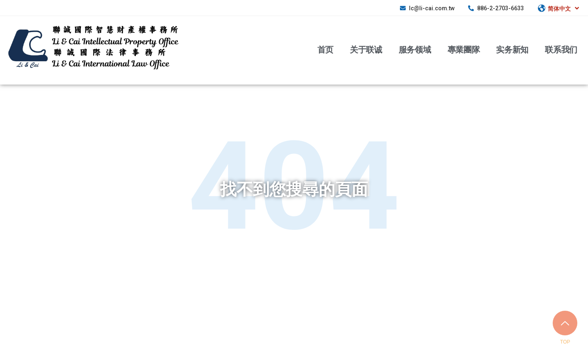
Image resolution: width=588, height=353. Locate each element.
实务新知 (512, 49)
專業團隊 (464, 49)
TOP (565, 342)
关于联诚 (366, 49)
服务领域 (415, 49)
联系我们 (561, 49)
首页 (325, 49)
